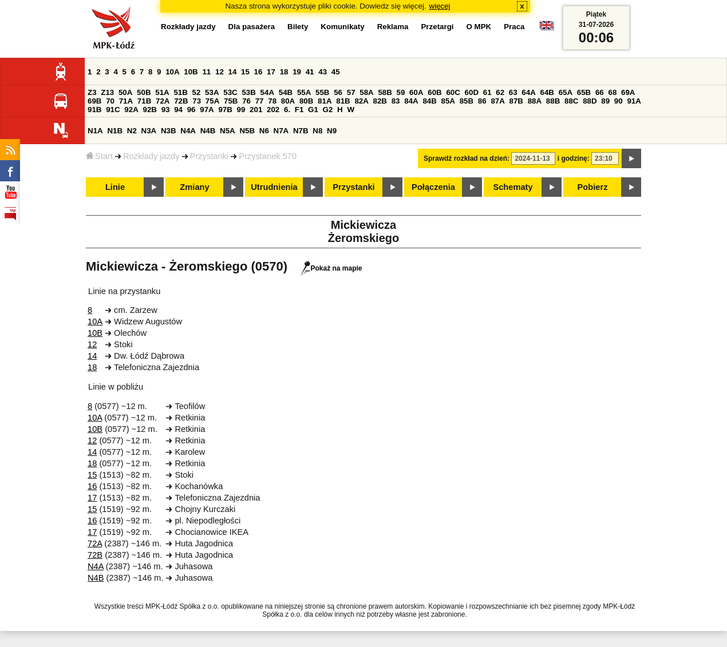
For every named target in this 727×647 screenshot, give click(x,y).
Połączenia (433, 187)
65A (565, 92)
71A (126, 101)
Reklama (393, 26)
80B (306, 101)
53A (212, 92)
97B (225, 109)
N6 (264, 130)
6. (287, 109)
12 (219, 72)
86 (482, 101)
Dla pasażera (251, 26)
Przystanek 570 (268, 156)
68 (612, 92)
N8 (317, 130)
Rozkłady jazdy (151, 156)
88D (589, 101)
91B (94, 109)
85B (466, 101)
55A (304, 92)
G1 (313, 109)
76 (246, 101)
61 (487, 92)
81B (343, 101)
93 (165, 109)
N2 (132, 130)
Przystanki (209, 156)
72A (162, 101)
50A (125, 92)
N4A (188, 130)
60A (416, 92)
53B (248, 92)
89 (605, 101)
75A (212, 101)
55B (322, 92)
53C (230, 92)
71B (144, 101)
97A (207, 109)
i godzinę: (574, 158)
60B (434, 92)
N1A (95, 130)
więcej (440, 6)
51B (180, 92)
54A (267, 92)
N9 (332, 130)
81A (324, 101)
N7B (301, 130)
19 (297, 72)
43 (322, 72)
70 (110, 101)
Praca (514, 26)
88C (571, 101)
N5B (247, 130)
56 (338, 92)
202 (273, 109)
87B (516, 101)
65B (584, 92)
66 (599, 92)
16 (258, 72)
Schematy (512, 187)
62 (500, 92)
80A (288, 101)
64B (547, 92)
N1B (115, 130)
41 (310, 72)
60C (453, 92)
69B (94, 101)
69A (628, 92)
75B (231, 101)
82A (361, 101)
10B (190, 72)
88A (535, 101)
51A (162, 92)
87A (497, 101)
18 (284, 72)
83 (396, 101)
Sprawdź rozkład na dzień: (466, 158)
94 (178, 109)
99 (241, 109)
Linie (115, 187)
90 (618, 101)
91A (634, 101)
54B (286, 92)
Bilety (297, 26)
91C (113, 109)
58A (366, 92)
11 (206, 72)
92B (149, 109)
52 (196, 92)
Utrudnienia (274, 187)
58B (385, 92)
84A (411, 101)
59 (401, 92)
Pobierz (593, 187)
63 (513, 92)
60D (472, 92)
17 (271, 72)
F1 (299, 109)
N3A (149, 130)
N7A (281, 130)
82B (380, 101)
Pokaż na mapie (331, 268)
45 (335, 72)
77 (259, 101)
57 (351, 92)
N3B (168, 130)
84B (429, 101)
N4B (208, 130)
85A (448, 101)
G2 (328, 109)
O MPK (479, 26)
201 (256, 109)
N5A (227, 130)
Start (99, 156)
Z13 (107, 92)
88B (553, 101)
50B (144, 92)
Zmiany (194, 187)
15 (245, 72)
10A (172, 72)
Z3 (92, 92)
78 (272, 101)
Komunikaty (342, 26)
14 (232, 72)
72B (181, 101)
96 (191, 109)
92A (131, 109)
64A (528, 92)
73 (196, 101)
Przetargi (437, 26)
